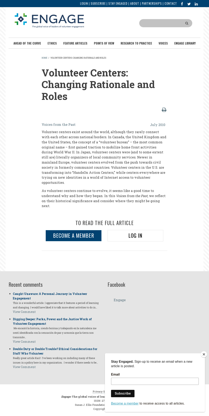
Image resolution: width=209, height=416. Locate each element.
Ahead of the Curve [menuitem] (27, 43)
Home (44, 58)
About (134, 3)
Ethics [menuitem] (52, 43)
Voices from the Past (59, 124)
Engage (120, 300)
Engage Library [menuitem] (185, 43)
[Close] (204, 354)
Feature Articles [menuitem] (75, 43)
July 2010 (157, 125)
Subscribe (98, 3)
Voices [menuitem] (163, 43)
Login (84, 3)
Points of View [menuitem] (104, 43)
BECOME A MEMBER (73, 235)
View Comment (24, 312)
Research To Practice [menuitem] (136, 43)
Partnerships (152, 3)
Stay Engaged (118, 3)
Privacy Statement (104, 391)
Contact (171, 3)
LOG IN (135, 235)
